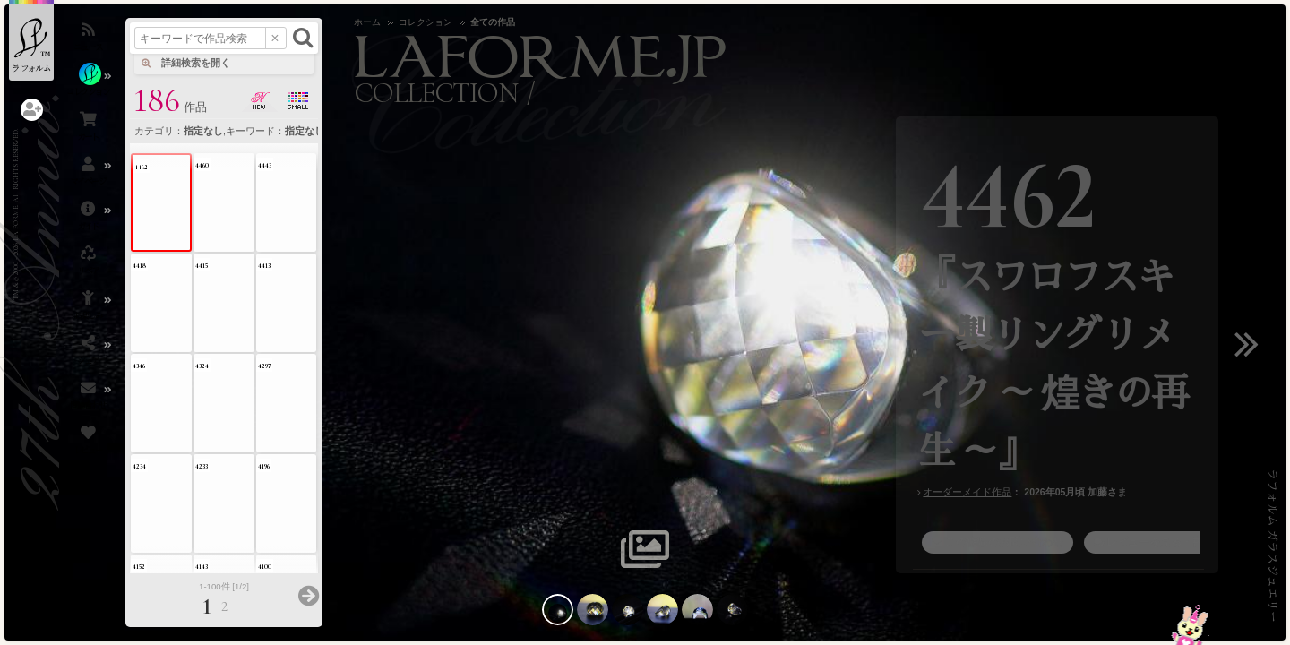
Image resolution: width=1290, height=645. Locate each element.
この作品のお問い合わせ (1004, 542)
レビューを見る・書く (1160, 542)
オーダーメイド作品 (967, 491)
